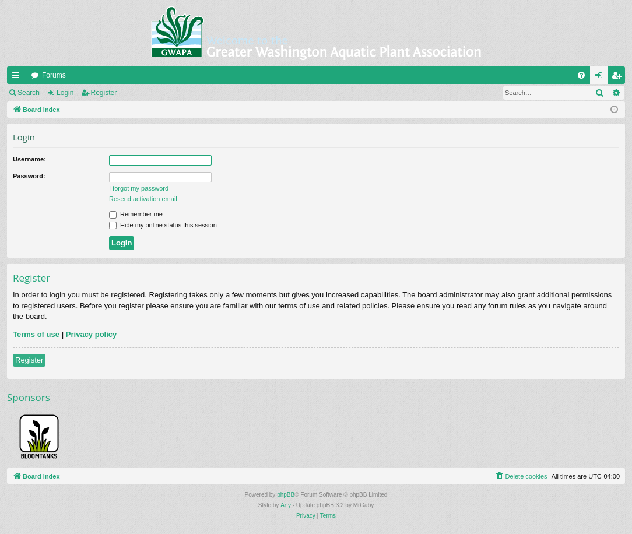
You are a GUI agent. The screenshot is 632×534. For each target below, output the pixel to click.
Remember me (136, 213)
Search (28, 93)
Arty (285, 505)
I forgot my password (138, 188)
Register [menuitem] (619, 77)
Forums (54, 75)
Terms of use (36, 334)
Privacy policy (91, 334)
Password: (29, 176)
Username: (29, 159)
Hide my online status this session (163, 225)
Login (65, 93)
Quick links (18, 77)
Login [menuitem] (601, 77)
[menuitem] (581, 75)
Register (104, 93)
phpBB (285, 494)
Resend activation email (143, 198)
